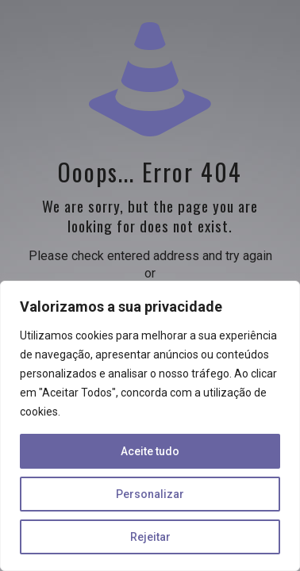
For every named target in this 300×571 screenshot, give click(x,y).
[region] (150, 426)
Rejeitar (150, 537)
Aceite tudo (150, 451)
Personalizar (150, 494)
